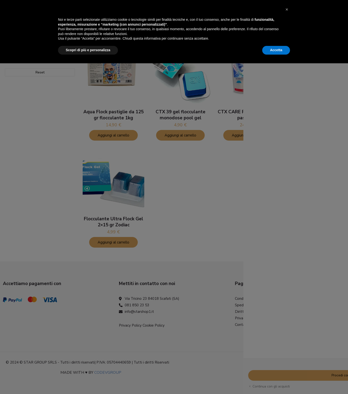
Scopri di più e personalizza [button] (88, 381)
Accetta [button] (276, 381)
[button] (287, 342)
